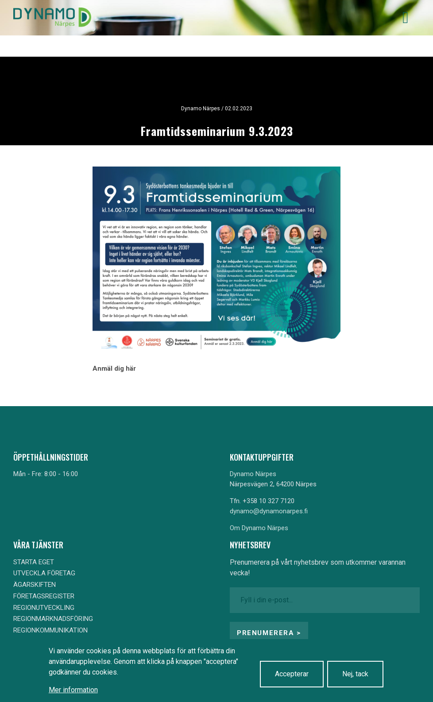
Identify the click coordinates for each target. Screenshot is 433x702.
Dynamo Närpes (253, 474)
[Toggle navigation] (405, 17)
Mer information (73, 690)
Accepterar (292, 674)
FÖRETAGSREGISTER (43, 596)
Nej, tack (355, 674)
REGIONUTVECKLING (43, 608)
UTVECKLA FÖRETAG (44, 573)
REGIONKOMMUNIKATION (50, 630)
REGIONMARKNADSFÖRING (53, 619)
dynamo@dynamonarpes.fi (269, 511)
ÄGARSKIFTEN (34, 585)
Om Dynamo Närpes (259, 528)
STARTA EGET (33, 562)
